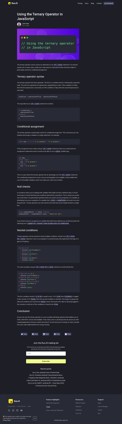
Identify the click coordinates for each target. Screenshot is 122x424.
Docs (86, 3)
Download (108, 3)
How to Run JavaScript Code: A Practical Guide (45, 372)
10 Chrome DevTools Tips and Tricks (46, 386)
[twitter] (9, 410)
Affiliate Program (80, 403)
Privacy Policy (11, 406)
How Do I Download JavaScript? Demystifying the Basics (45, 375)
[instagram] (13, 410)
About (99, 403)
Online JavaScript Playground (54, 410)
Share (24, 334)
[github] (17, 410)
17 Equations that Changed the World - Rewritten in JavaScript (46, 378)
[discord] (20, 410)
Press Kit (78, 413)
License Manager (103, 406)
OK (35, 418)
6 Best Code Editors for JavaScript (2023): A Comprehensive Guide (46, 380)
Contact (99, 3)
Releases (78, 406)
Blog (92, 3)
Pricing (80, 3)
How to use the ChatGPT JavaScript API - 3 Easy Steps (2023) (46, 383)
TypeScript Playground (52, 403)
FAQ (99, 413)
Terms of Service (21, 406)
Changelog (79, 410)
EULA (29, 406)
